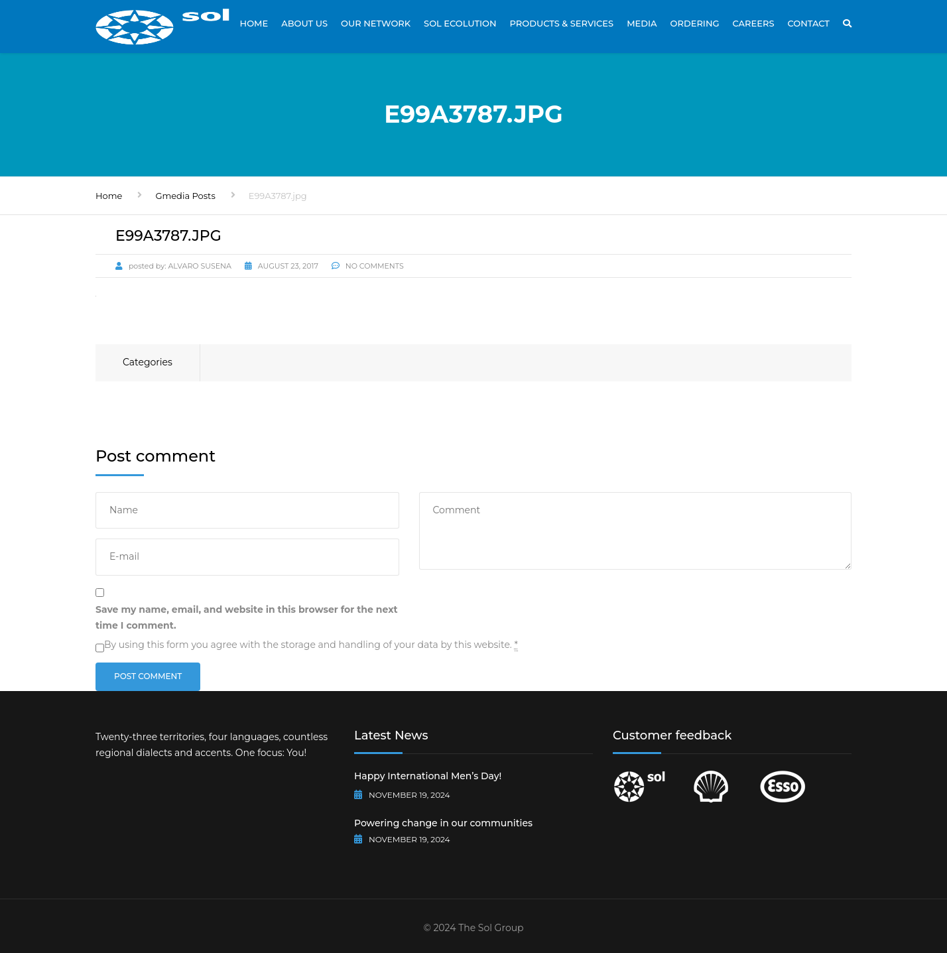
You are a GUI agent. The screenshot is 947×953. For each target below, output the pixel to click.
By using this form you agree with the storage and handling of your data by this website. (311, 645)
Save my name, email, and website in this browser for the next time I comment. (246, 617)
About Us (304, 23)
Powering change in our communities (443, 823)
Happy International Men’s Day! (427, 776)
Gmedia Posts (185, 195)
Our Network (375, 23)
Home (254, 23)
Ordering (695, 23)
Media (642, 23)
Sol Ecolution (460, 23)
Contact (808, 23)
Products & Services (562, 23)
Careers (753, 23)
